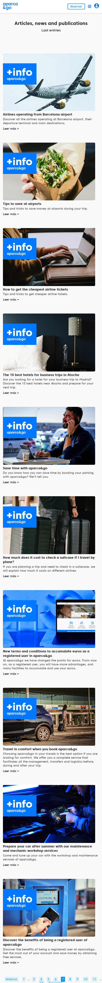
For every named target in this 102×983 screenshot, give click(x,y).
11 (94, 979)
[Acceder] (96, 6)
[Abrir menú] (89, 6)
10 (85, 979)
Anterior (11, 979)
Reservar (76, 6)
